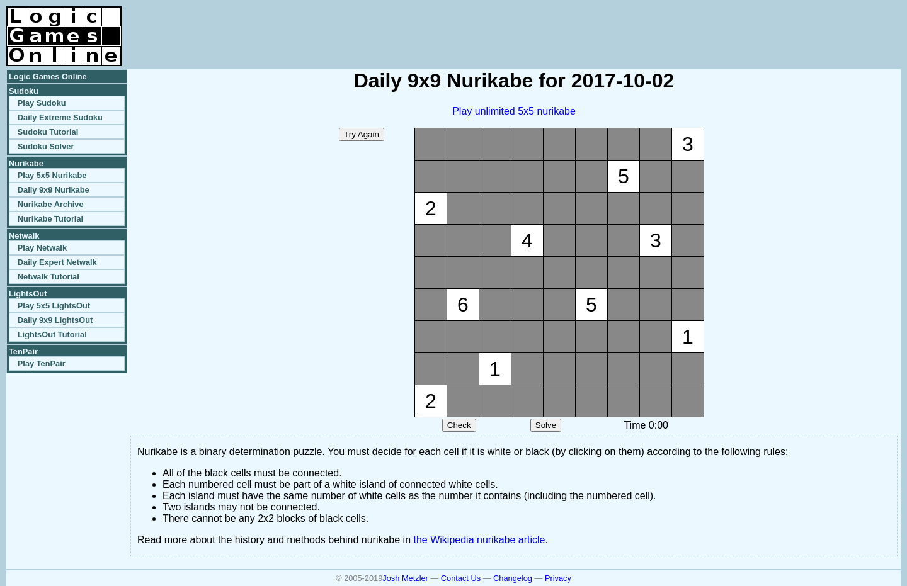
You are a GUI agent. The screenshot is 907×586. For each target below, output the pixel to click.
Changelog (512, 578)
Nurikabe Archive (51, 204)
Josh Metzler (405, 578)
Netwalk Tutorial (48, 276)
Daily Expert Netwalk (57, 262)
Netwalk (24, 235)
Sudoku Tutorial (48, 132)
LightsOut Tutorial (52, 334)
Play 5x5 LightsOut (54, 305)
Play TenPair (42, 363)
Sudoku (23, 91)
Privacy (558, 578)
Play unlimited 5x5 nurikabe (514, 111)
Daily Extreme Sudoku (60, 117)
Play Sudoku (42, 103)
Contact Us (461, 578)
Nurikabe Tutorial (50, 218)
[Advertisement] (753, 25)
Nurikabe (26, 163)
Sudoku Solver (46, 146)
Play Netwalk (42, 247)
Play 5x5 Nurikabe (52, 175)
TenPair (23, 351)
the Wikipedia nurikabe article (479, 539)
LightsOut (28, 293)
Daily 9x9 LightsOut (55, 320)
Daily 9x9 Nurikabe (53, 189)
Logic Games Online (48, 76)
